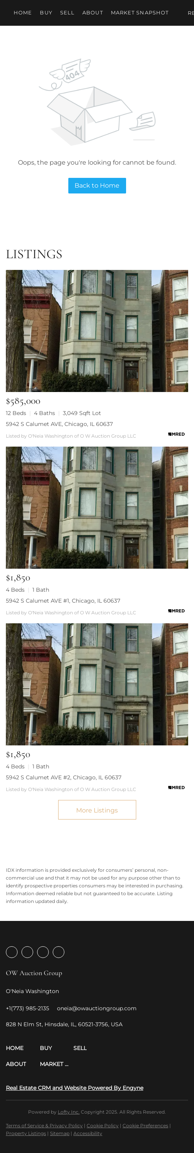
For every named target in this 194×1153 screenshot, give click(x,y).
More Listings (97, 810)
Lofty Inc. (69, 1112)
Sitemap (59, 1133)
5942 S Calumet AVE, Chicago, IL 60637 (59, 423)
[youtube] (58, 952)
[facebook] (12, 952)
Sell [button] (67, 12)
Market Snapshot (140, 12)
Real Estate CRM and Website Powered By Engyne (74, 1087)
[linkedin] (27, 952)
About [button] (92, 12)
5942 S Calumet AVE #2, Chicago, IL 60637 (63, 777)
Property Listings (26, 1133)
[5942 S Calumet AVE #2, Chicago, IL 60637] (97, 684)
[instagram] (43, 952)
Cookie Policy (103, 1125)
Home (23, 12)
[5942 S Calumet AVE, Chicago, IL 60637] (97, 331)
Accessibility (87, 1133)
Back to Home (97, 185)
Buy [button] (46, 12)
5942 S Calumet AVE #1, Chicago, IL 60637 (63, 600)
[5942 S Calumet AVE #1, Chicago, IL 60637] (97, 508)
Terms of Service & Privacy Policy (44, 1125)
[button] (23, 1048)
